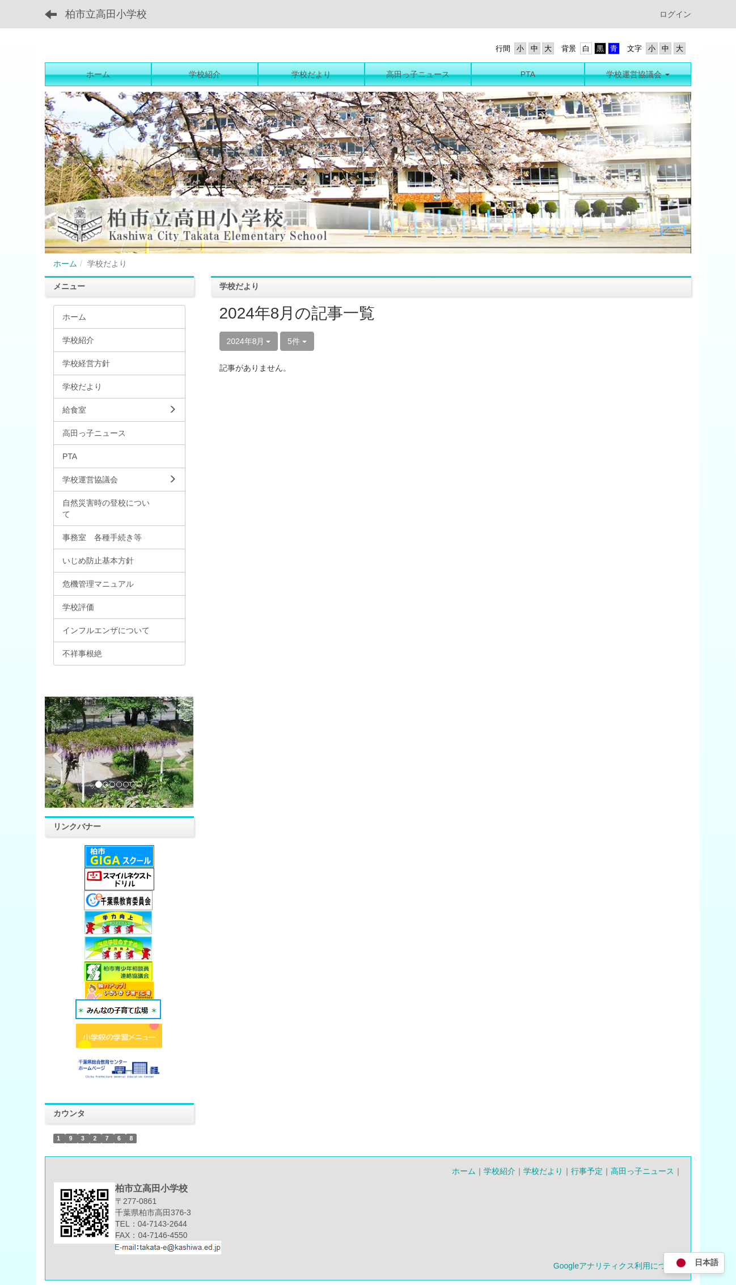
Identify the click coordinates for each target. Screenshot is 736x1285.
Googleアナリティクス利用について (617, 1265)
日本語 (694, 1263)
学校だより (543, 1171)
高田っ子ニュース (642, 1171)
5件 (297, 341)
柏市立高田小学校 (106, 14)
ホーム (65, 263)
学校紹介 (499, 1171)
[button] (56, 752)
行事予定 (587, 1171)
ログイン (675, 14)
